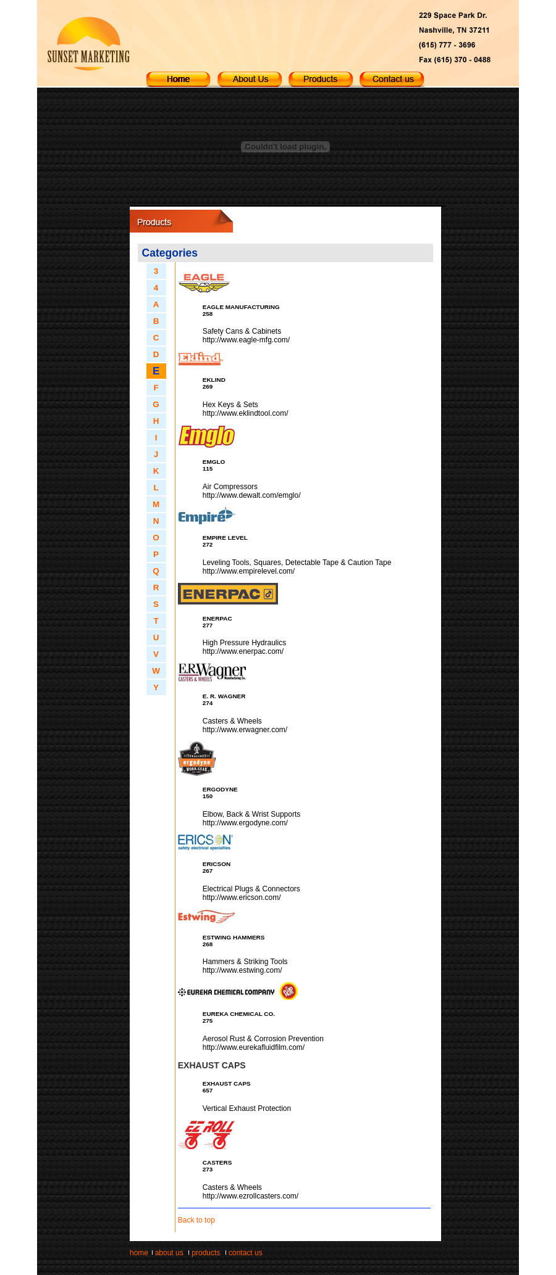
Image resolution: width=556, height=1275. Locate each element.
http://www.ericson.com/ (242, 897)
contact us (246, 1252)
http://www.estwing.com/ (242, 970)
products (206, 1252)
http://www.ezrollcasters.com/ (250, 1196)
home (139, 1252)
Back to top (196, 1220)
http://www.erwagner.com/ (245, 729)
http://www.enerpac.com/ (243, 651)
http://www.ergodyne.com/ (245, 823)
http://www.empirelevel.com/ (249, 571)
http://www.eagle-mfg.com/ (246, 340)
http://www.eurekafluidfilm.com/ (254, 1047)
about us (169, 1252)
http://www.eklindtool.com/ (246, 413)
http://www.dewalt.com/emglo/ (252, 495)
